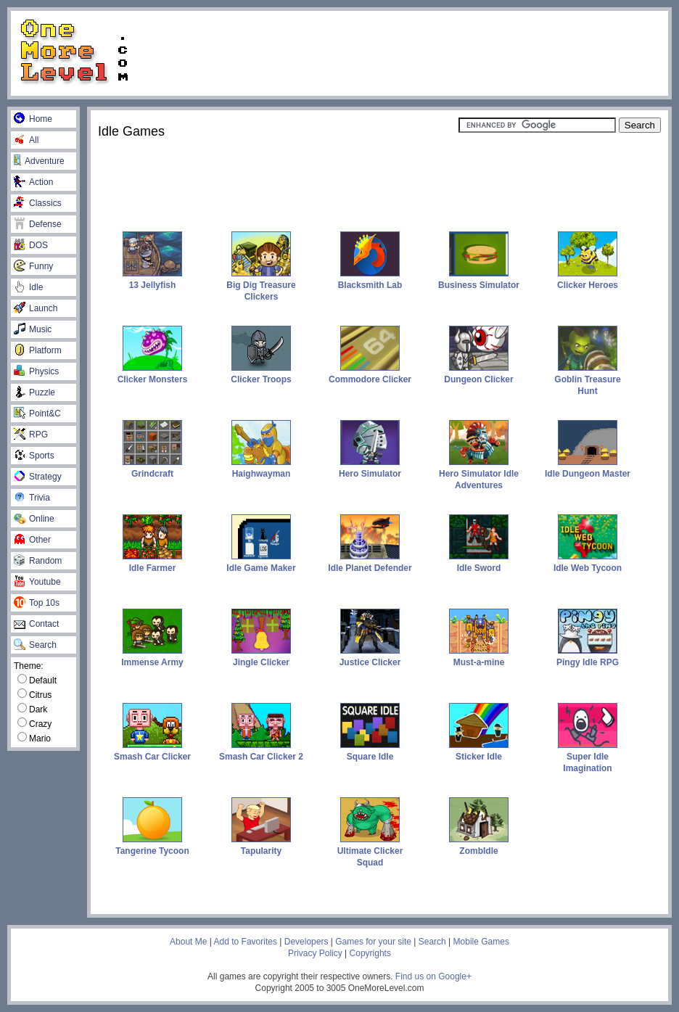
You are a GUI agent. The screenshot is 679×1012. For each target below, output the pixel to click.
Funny (33, 266)
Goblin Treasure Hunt (587, 379)
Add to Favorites (245, 942)
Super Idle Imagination (587, 756)
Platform (38, 350)
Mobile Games (481, 942)
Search (35, 645)
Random (38, 561)
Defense (38, 224)
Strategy (38, 477)
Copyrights (370, 953)
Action (33, 182)
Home (33, 119)
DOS (31, 245)
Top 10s (36, 603)
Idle (28, 287)
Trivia (32, 498)
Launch (35, 308)
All (26, 140)
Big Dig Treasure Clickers (260, 285)
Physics (36, 371)
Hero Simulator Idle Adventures (479, 473)
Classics (38, 203)
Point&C (37, 413)
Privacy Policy (315, 953)
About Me (188, 942)
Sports (34, 456)
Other (32, 540)
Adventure (39, 161)
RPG (31, 434)
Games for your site (373, 942)
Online (34, 519)
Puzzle (34, 392)
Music (33, 329)
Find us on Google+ (433, 976)
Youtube (37, 582)
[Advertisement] (405, 52)
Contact (36, 624)
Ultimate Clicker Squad (370, 851)
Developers (306, 942)
